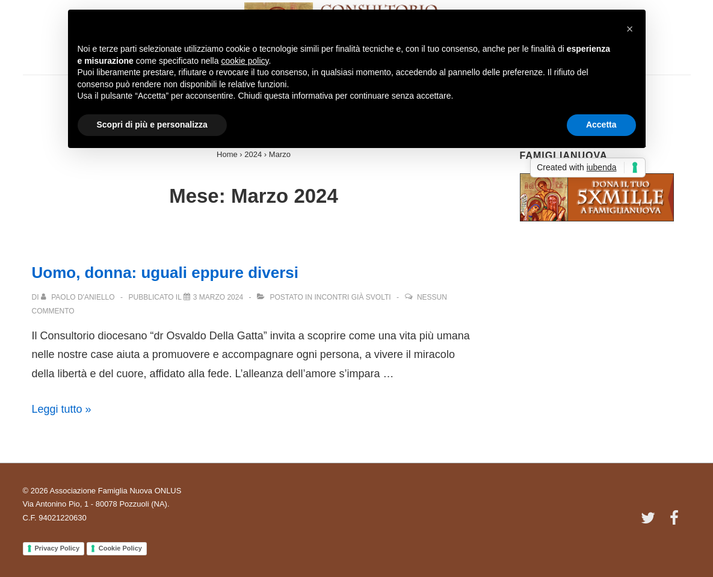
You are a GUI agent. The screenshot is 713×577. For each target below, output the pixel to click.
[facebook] (676, 521)
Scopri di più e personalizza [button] (152, 124)
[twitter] (651, 521)
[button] (630, 29)
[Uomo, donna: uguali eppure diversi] (218, 297)
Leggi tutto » (61, 409)
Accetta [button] (601, 124)
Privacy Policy (57, 548)
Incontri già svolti (352, 297)
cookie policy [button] (244, 61)
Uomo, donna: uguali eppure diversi (165, 273)
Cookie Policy (120, 548)
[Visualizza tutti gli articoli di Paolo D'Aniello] (79, 297)
